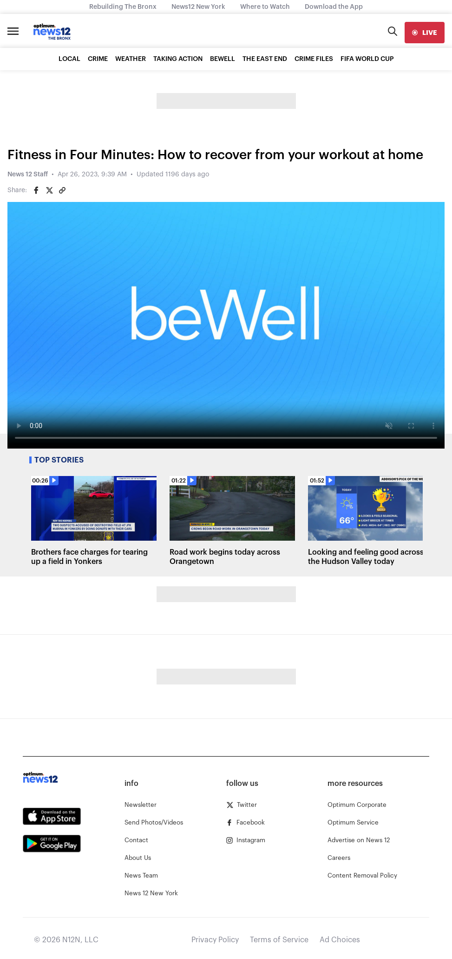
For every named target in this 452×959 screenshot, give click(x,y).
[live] (425, 32)
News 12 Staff (27, 174)
